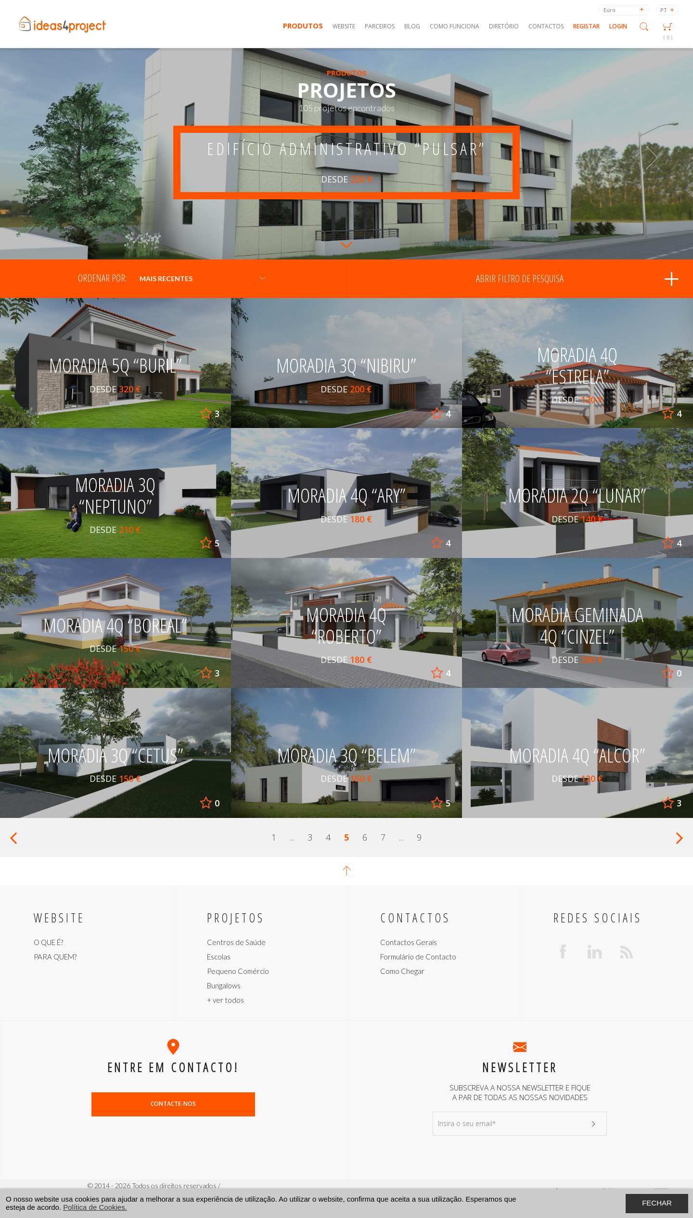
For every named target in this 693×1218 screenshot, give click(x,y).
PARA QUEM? (55, 956)
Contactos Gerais (408, 942)
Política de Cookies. (95, 1207)
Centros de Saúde (236, 942)
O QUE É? (48, 942)
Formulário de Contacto (418, 956)
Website (344, 26)
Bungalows (224, 985)
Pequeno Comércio (238, 971)
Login (618, 26)
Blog (412, 26)
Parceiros (380, 26)
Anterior (14, 837)
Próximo (678, 837)
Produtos (303, 25)
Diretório (504, 26)
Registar (586, 26)
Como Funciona (454, 26)
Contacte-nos (173, 1104)
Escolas (219, 956)
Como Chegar (402, 971)
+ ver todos (225, 1000)
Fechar (657, 1203)
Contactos (546, 26)
